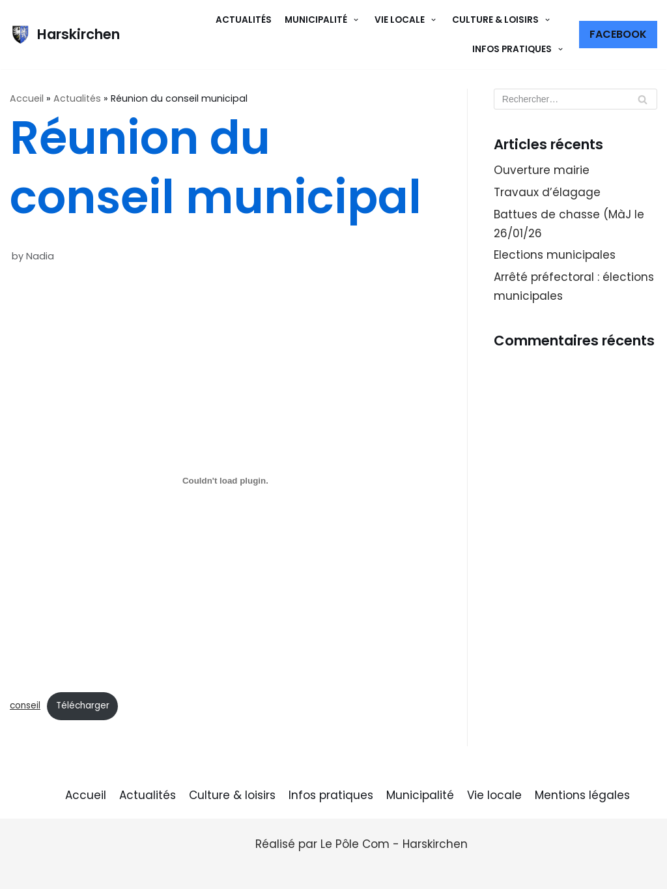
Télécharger (82, 705)
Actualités (244, 20)
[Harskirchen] (65, 34)
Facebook (618, 34)
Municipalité (420, 795)
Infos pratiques (331, 795)
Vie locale (494, 795)
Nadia (40, 256)
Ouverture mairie (541, 170)
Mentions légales (582, 795)
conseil (25, 705)
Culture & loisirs (232, 795)
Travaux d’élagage (547, 192)
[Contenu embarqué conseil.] (225, 481)
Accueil (27, 98)
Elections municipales (555, 255)
